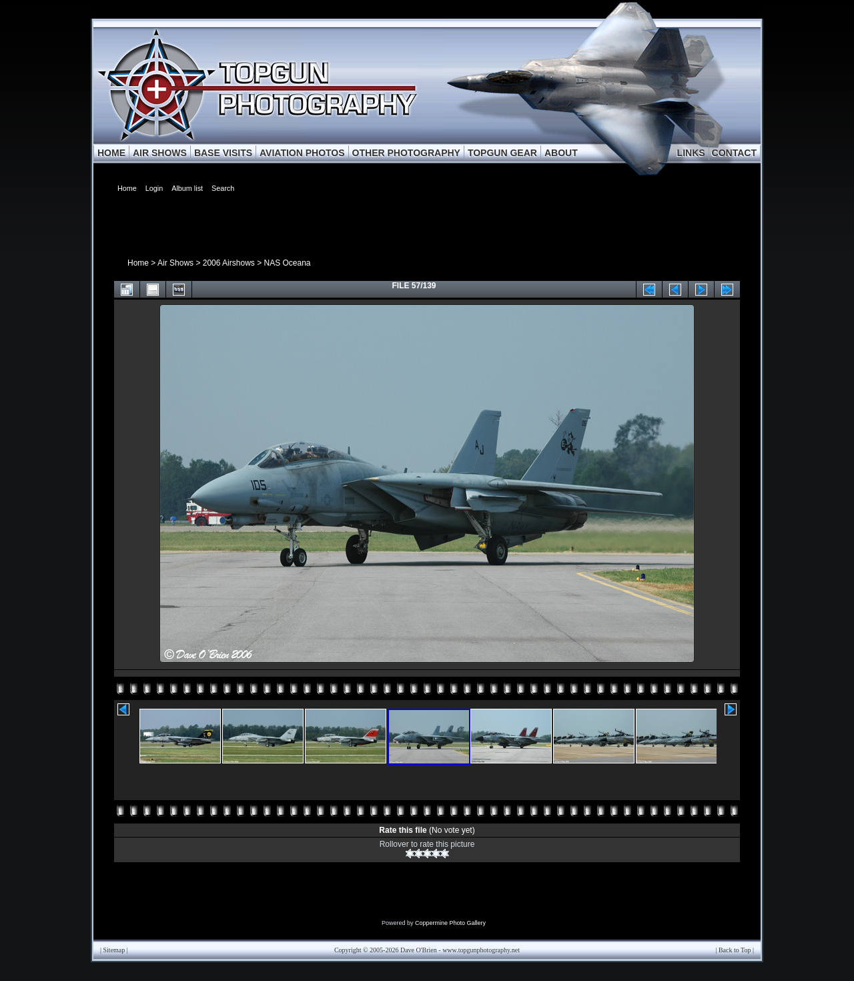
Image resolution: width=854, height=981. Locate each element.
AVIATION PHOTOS (302, 152)
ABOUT (561, 152)
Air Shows (175, 263)
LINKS (691, 152)
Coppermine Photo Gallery (450, 923)
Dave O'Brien (418, 950)
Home (138, 263)
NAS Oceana (287, 263)
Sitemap (114, 950)
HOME (111, 152)
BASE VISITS (223, 152)
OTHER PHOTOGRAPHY (406, 152)
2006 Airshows (229, 263)
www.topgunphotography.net (481, 950)
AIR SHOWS (160, 152)
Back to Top (735, 950)
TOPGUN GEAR (502, 152)
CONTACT (734, 152)
